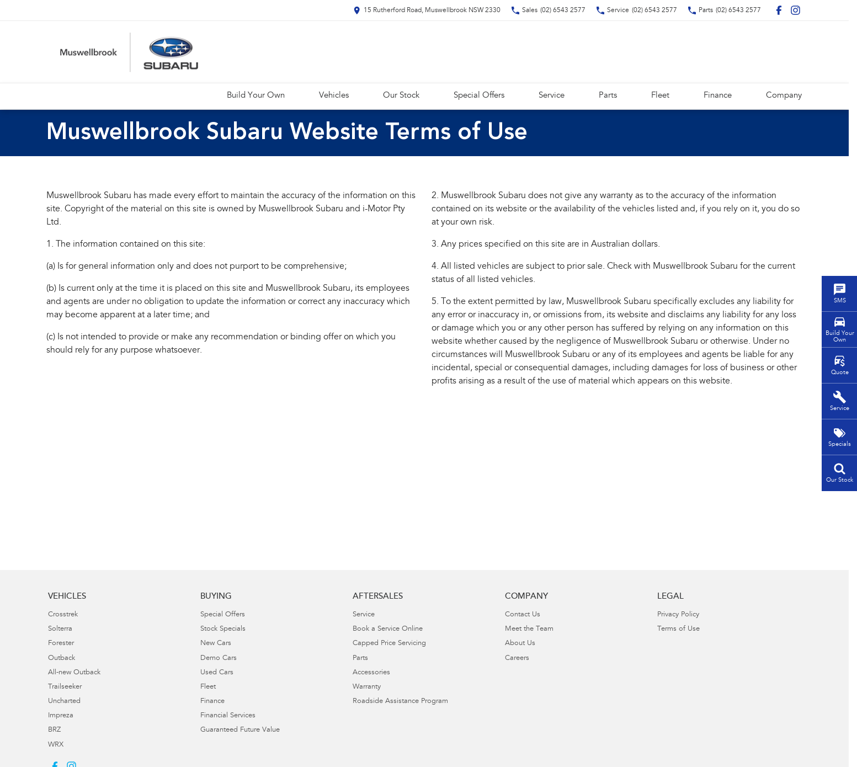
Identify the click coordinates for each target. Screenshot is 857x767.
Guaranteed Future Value (240, 730)
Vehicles (334, 96)
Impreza (60, 716)
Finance (718, 96)
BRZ (54, 730)
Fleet (660, 96)
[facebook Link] (779, 10)
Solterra (60, 629)
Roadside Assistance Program (400, 701)
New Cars (215, 643)
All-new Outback (74, 673)
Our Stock (401, 96)
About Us (520, 643)
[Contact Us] (427, 10)
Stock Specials (223, 629)
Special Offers (479, 96)
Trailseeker (65, 687)
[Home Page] (129, 51)
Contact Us (522, 615)
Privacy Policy (678, 615)
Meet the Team (529, 629)
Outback (61, 658)
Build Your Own (256, 96)
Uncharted (64, 701)
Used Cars (216, 673)
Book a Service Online (388, 629)
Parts (608, 96)
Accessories (371, 673)
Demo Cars (218, 658)
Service (552, 96)
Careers (517, 658)
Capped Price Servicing (389, 643)
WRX (55, 745)
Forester (61, 643)
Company (784, 96)
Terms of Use (678, 629)
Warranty (367, 687)
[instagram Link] (795, 10)
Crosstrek (63, 615)
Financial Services (227, 716)
